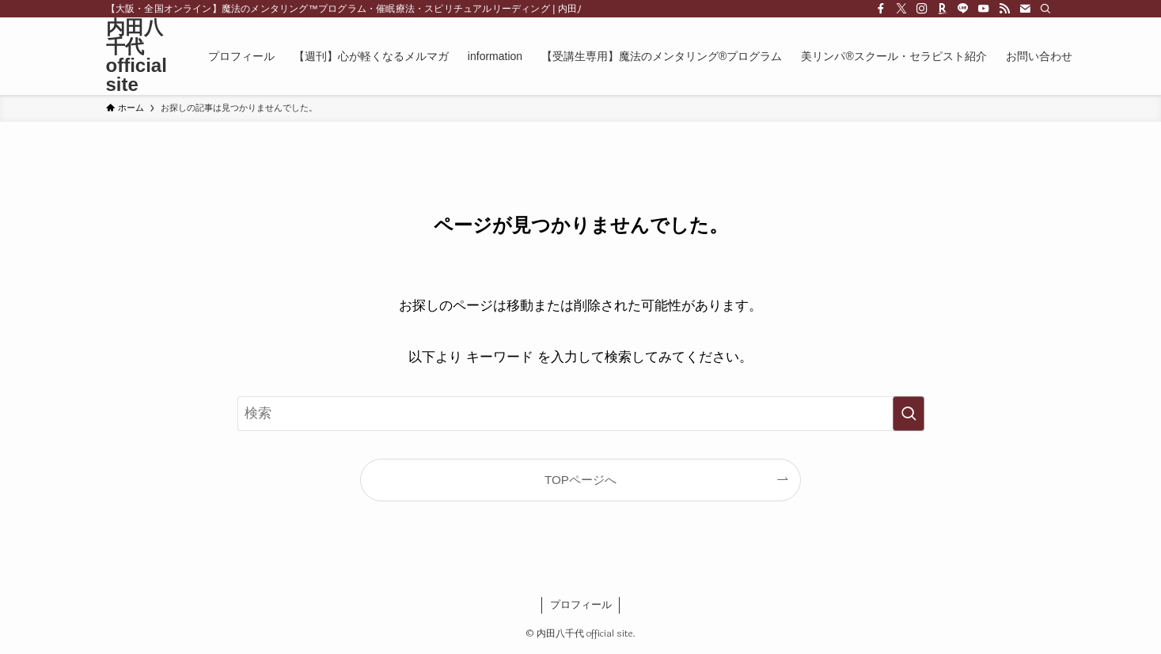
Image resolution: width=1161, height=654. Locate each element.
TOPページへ (580, 479)
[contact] (1025, 8)
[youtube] (983, 8)
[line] (963, 8)
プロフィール (581, 605)
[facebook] (881, 8)
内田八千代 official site (136, 56)
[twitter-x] (901, 8)
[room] (942, 8)
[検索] (1045, 8)
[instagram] (922, 8)
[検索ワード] (580, 413)
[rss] (1004, 8)
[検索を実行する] (908, 413)
